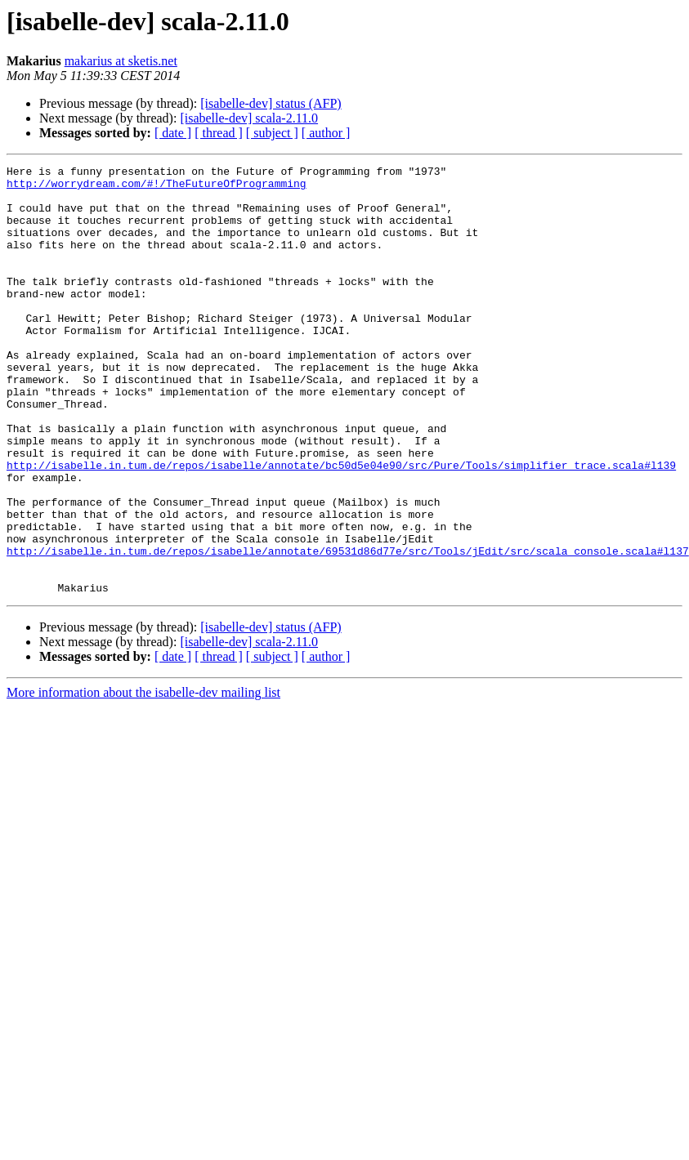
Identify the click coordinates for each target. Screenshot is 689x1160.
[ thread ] (219, 133)
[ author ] (326, 133)
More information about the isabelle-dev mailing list (143, 778)
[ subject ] (272, 133)
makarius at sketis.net (121, 61)
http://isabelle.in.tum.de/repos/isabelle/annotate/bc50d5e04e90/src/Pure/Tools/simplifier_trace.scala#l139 (341, 526)
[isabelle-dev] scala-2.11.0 (249, 118)
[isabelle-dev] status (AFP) (270, 103)
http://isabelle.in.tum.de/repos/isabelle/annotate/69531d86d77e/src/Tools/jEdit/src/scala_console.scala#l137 (348, 629)
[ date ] (172, 133)
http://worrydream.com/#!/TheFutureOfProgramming (156, 188)
